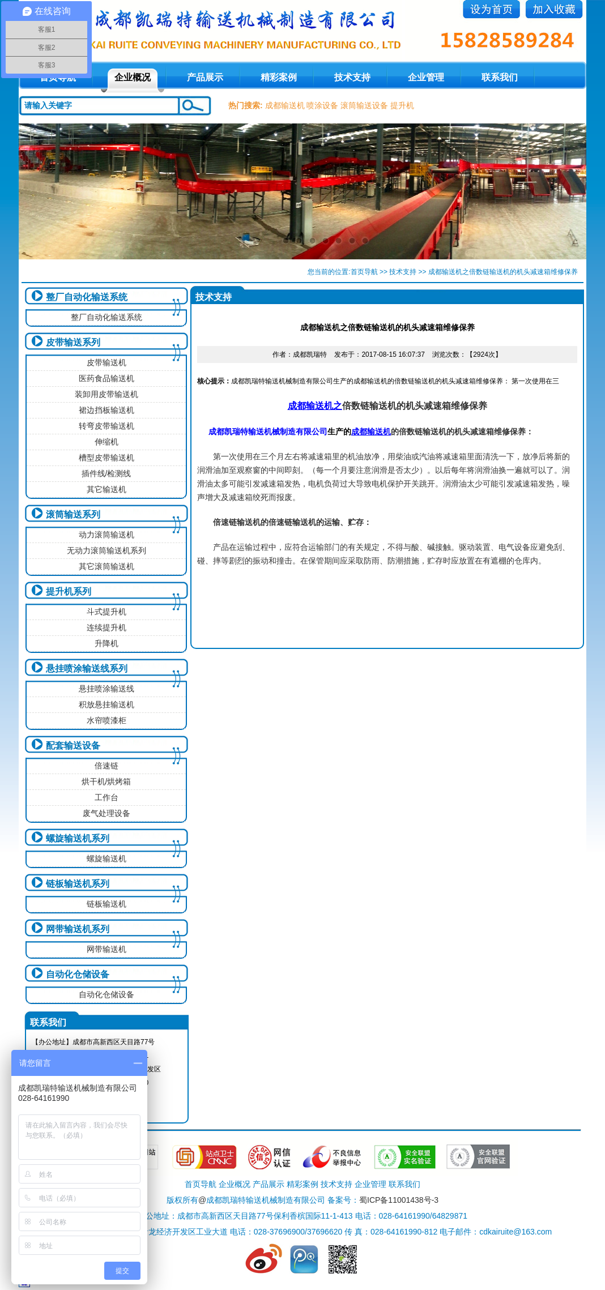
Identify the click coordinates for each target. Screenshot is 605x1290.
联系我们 (500, 77)
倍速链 (106, 765)
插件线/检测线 (106, 473)
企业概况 (132, 77)
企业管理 (426, 77)
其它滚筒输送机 (106, 566)
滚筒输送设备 (364, 105)
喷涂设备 (322, 105)
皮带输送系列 (73, 342)
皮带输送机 (106, 362)
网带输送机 (106, 949)
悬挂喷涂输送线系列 (86, 668)
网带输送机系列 (77, 929)
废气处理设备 (106, 813)
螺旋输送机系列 (77, 838)
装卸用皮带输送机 (106, 394)
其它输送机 (106, 489)
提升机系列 (68, 591)
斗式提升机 (106, 611)
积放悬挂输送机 (106, 704)
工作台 (106, 797)
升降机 (106, 643)
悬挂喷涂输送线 (106, 688)
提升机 (402, 105)
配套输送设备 (73, 745)
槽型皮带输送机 (106, 457)
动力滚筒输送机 (106, 534)
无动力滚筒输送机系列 (106, 550)
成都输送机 (285, 105)
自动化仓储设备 (77, 974)
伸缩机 (106, 441)
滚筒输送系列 (73, 514)
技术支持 (352, 77)
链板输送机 (106, 903)
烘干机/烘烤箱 (106, 781)
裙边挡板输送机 (106, 410)
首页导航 (364, 272)
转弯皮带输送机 (106, 425)
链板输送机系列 (77, 884)
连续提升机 (106, 627)
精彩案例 (279, 77)
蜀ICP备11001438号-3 (398, 1199)
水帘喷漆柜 (106, 720)
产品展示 (205, 77)
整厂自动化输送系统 (86, 297)
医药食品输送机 (106, 378)
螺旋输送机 (106, 858)
